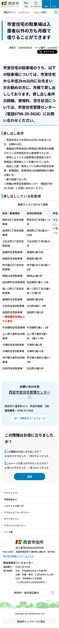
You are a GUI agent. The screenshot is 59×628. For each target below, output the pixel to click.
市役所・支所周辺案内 (26, 592)
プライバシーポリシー (15, 525)
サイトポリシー (11, 518)
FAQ (26, 6)
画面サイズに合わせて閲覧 (33, 204)
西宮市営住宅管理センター (29, 391)
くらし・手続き (40, 12)
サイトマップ (10, 492)
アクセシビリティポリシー (17, 512)
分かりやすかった (16, 456)
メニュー (55, 6)
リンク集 (8, 531)
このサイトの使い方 (14, 505)
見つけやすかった (16, 467)
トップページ (24, 12)
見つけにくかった (39, 467)
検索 (46, 6)
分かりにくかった (39, 456)
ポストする (48, 51)
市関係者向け (10, 499)
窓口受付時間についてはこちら (18, 556)
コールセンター (36, 6)
